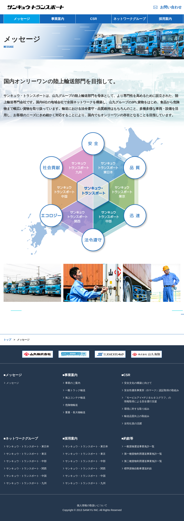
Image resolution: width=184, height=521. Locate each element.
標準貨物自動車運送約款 (138, 468)
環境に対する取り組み (136, 408)
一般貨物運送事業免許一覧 (139, 446)
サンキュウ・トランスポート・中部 (26, 461)
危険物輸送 (71, 405)
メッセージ (22, 19)
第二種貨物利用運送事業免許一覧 (143, 461)
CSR (93, 19)
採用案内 (165, 19)
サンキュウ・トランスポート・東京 (26, 453)
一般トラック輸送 (75, 390)
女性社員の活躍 (133, 423)
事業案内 (57, 19)
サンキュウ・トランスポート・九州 (26, 483)
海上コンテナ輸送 (75, 397)
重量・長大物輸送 (75, 412)
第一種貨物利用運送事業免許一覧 (143, 453)
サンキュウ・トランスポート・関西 (26, 468)
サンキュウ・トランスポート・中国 (26, 475)
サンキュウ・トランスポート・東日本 (27, 446)
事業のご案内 (72, 382)
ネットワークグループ (129, 19)
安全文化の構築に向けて (138, 382)
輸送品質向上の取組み (136, 416)
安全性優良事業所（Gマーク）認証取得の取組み (151, 390)
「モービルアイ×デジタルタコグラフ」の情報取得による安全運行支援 (147, 399)
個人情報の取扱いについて (92, 505)
